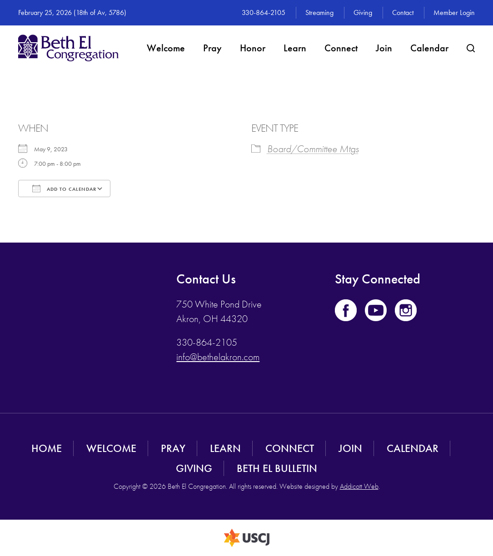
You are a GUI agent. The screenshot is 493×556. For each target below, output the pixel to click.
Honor (252, 48)
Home (46, 448)
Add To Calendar (64, 188)
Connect (341, 48)
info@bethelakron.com (217, 356)
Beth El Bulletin (277, 468)
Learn (295, 48)
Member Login (454, 12)
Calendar (429, 48)
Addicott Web (359, 486)
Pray (212, 48)
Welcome (166, 48)
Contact (402, 12)
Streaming (319, 12)
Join (384, 48)
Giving (363, 12)
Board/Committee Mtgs (313, 148)
